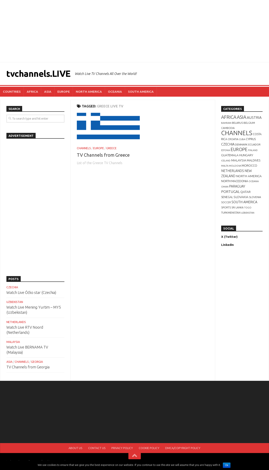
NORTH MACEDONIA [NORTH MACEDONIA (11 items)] (234, 181)
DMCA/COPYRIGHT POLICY (182, 448)
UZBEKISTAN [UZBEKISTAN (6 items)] (247, 212)
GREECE (111, 148)
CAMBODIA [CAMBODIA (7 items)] (228, 128)
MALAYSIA (13, 342)
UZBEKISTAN (14, 302)
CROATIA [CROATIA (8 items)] (233, 139)
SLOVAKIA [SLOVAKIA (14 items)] (241, 197)
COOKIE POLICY (149, 448)
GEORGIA (37, 361)
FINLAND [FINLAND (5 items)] (253, 150)
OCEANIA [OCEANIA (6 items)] (254, 181)
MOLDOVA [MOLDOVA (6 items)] (235, 165)
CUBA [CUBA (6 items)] (242, 139)
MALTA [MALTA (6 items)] (224, 165)
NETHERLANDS (16, 322)
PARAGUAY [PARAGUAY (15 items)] (237, 186)
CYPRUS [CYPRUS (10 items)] (251, 139)
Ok (226, 465)
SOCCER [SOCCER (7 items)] (226, 202)
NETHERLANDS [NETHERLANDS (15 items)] (232, 171)
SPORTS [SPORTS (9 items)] (226, 207)
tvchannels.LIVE (38, 73)
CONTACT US (97, 448)
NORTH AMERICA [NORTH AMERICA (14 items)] (249, 176)
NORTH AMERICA (89, 91)
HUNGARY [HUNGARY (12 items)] (246, 155)
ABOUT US (75, 448)
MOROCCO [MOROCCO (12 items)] (249, 165)
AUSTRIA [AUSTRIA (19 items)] (254, 117)
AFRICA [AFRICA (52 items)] (228, 117)
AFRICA (32, 91)
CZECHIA (12, 287)
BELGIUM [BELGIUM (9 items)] (249, 122)
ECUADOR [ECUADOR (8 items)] (254, 144)
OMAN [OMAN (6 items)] (224, 186)
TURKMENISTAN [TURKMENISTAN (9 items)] (230, 212)
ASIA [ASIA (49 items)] (241, 117)
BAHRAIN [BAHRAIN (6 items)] (226, 122)
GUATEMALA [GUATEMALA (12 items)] (230, 155)
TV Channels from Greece (103, 154)
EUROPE (63, 91)
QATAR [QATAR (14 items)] (245, 192)
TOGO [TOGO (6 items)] (247, 207)
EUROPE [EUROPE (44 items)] (239, 149)
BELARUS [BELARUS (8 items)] (237, 122)
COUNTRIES (12, 91)
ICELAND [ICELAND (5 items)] (225, 160)
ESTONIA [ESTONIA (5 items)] (225, 150)
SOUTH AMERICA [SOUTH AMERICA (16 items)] (244, 202)
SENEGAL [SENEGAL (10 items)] (227, 197)
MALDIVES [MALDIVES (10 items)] (253, 160)
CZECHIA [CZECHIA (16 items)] (227, 144)
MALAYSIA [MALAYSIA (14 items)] (238, 160)
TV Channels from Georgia (27, 367)
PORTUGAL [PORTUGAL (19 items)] (230, 192)
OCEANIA (115, 91)
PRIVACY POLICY (122, 448)
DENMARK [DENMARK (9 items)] (241, 144)
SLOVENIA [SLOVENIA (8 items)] (255, 197)
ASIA (47, 91)
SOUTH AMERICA (141, 91)
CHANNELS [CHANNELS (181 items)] (236, 133)
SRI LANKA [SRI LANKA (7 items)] (238, 207)
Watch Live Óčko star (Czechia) (31, 292)
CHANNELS (84, 148)
